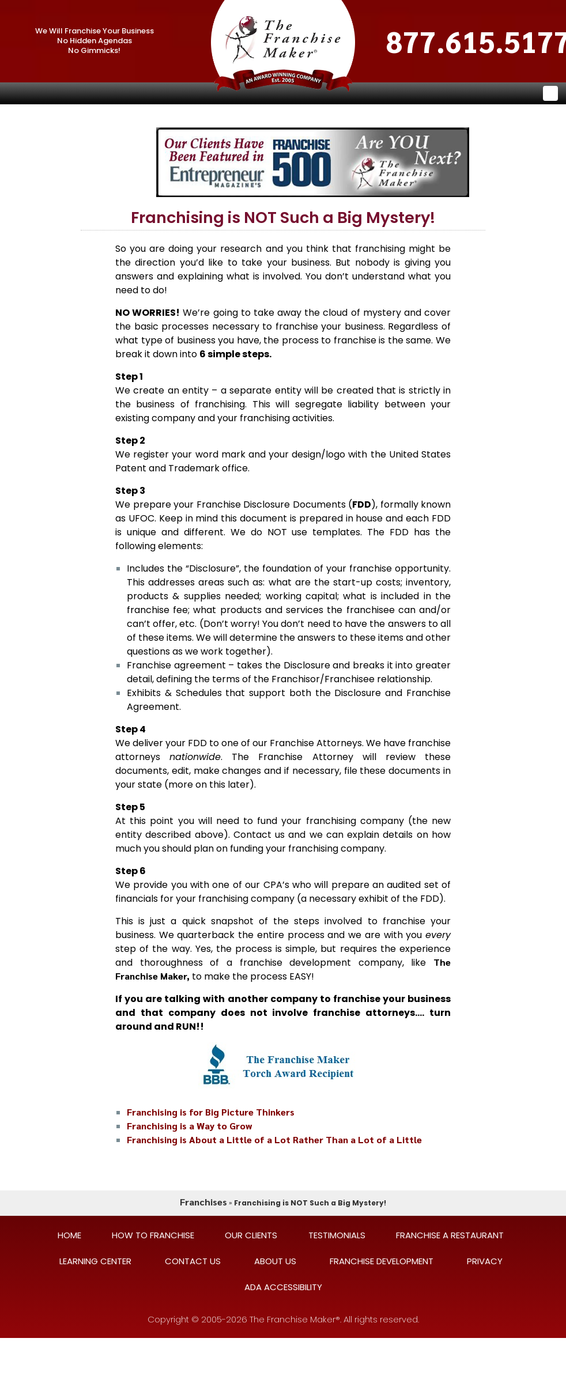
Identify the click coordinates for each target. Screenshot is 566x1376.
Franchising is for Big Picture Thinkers (211, 1112)
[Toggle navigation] (550, 93)
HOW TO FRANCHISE (153, 1235)
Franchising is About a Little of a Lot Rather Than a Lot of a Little (274, 1139)
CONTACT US (193, 1261)
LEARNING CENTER (95, 1261)
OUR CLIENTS (251, 1235)
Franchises (203, 1202)
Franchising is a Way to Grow (189, 1126)
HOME (69, 1235)
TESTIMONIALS (336, 1235)
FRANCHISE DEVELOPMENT (381, 1261)
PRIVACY (485, 1261)
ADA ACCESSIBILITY (283, 1287)
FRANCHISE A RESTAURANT (450, 1235)
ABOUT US (275, 1261)
